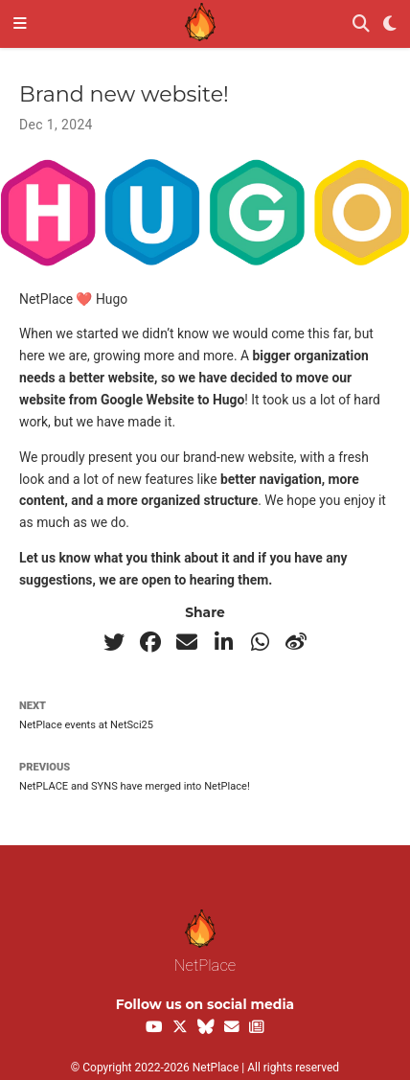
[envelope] (186, 642)
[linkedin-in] (223, 642)
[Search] (361, 24)
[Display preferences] (390, 24)
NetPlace (205, 942)
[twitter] (114, 642)
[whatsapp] (259, 642)
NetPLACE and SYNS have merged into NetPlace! (134, 786)
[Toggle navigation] (20, 23)
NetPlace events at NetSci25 (86, 725)
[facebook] (150, 642)
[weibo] (296, 642)
